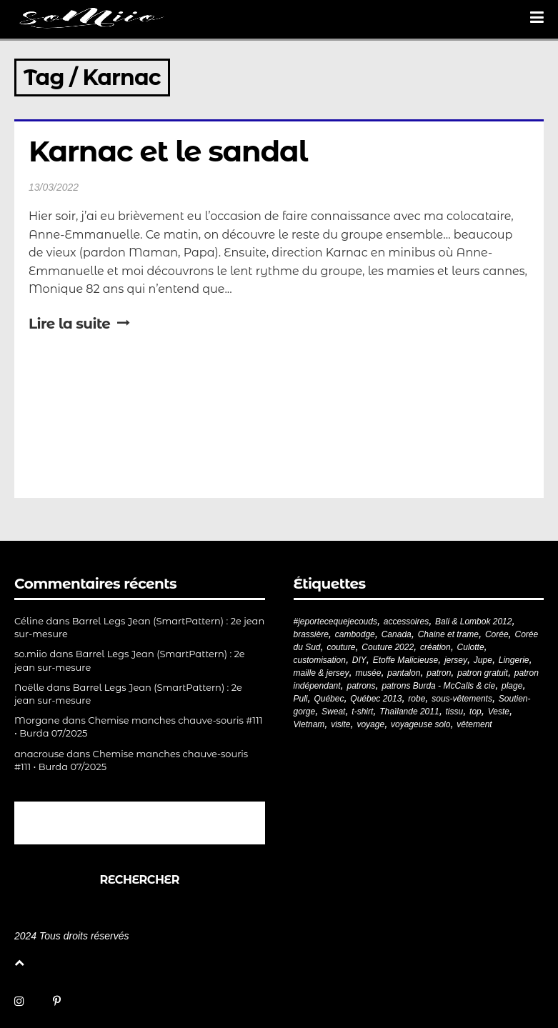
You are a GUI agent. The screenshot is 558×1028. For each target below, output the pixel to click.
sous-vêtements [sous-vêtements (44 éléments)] (462, 699)
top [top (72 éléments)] (475, 712)
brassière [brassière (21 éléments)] (311, 634)
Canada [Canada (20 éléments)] (397, 634)
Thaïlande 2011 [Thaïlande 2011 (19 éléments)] (409, 712)
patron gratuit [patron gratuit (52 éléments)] (482, 673)
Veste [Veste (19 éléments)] (498, 712)
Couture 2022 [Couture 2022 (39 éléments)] (388, 647)
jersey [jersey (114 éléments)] (455, 660)
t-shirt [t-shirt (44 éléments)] (362, 712)
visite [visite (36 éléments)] (340, 724)
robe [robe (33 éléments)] (416, 699)
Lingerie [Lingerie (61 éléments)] (514, 660)
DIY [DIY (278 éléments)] (359, 660)
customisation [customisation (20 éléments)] (320, 660)
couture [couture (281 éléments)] (341, 647)
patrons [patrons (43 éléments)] (361, 686)
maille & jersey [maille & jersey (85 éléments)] (321, 673)
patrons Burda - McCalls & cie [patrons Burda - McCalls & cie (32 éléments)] (438, 686)
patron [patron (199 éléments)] (439, 673)
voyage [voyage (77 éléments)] (370, 724)
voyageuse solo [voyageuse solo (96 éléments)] (420, 724)
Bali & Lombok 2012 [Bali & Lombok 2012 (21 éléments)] (473, 622)
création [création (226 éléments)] (435, 647)
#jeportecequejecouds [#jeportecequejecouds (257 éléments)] (335, 622)
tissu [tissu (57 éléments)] (455, 712)
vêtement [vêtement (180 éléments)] (474, 724)
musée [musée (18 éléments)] (368, 673)
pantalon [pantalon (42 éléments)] (403, 673)
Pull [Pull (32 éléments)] (301, 699)
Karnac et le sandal (168, 151)
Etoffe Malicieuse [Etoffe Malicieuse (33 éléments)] (405, 660)
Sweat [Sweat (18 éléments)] (333, 712)
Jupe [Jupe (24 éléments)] (483, 660)
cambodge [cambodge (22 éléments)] (355, 634)
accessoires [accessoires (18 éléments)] (406, 622)
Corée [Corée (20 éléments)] (497, 634)
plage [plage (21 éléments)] (512, 686)
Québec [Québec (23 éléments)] (329, 699)
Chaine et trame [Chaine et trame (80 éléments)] (448, 634)
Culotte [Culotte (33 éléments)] (470, 647)
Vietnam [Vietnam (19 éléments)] (309, 724)
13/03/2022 (54, 187)
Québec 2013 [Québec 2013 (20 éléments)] (376, 699)
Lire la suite (79, 323)
